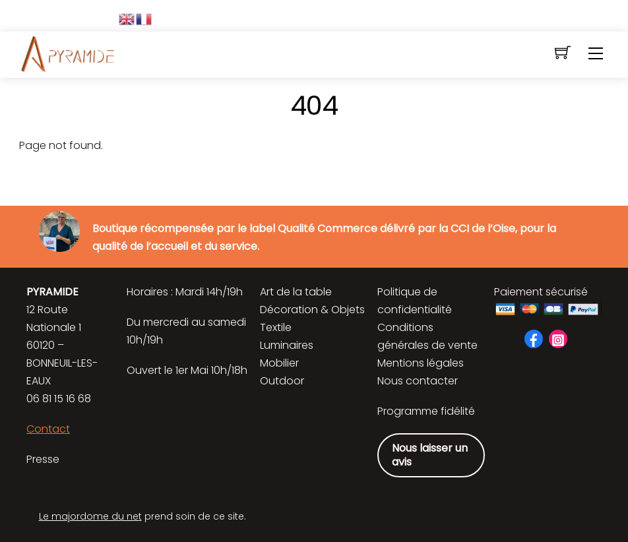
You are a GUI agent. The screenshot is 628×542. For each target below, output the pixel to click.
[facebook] (533, 338)
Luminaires (286, 345)
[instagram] (558, 338)
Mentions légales (420, 363)
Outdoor (282, 380)
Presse (42, 459)
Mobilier (279, 363)
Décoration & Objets (312, 309)
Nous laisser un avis (430, 455)
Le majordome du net (90, 516)
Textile (276, 327)
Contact (48, 429)
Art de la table (296, 291)
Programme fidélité (426, 411)
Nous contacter (417, 380)
